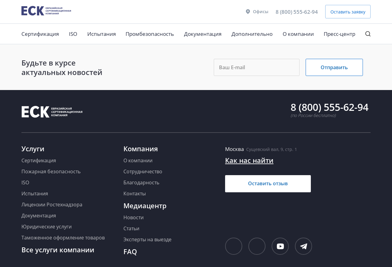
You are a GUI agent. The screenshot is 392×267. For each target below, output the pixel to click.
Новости (133, 217)
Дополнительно (252, 33)
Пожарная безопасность (51, 171)
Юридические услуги (46, 226)
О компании (298, 33)
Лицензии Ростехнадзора (51, 204)
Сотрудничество (142, 171)
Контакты (134, 193)
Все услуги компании (57, 249)
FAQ (130, 251)
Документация (202, 33)
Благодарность (141, 182)
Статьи (131, 228)
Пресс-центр (339, 33)
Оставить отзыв (268, 183)
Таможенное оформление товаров (63, 237)
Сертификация (40, 33)
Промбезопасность (150, 33)
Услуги (32, 148)
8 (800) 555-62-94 (297, 11)
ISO (73, 33)
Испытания (101, 33)
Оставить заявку (347, 12)
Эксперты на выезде (147, 239)
